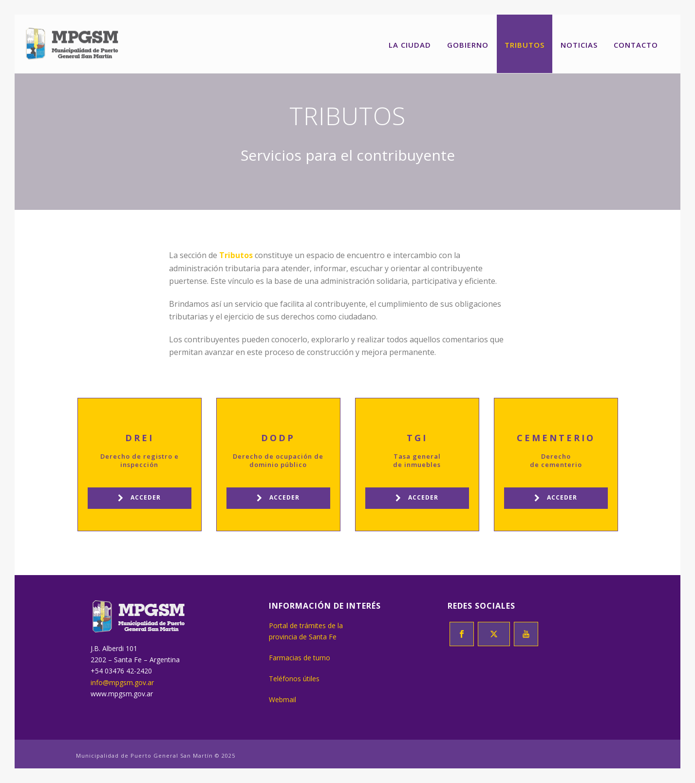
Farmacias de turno (299, 657)
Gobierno (467, 45)
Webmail (282, 699)
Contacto (636, 45)
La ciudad (410, 45)
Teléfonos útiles (294, 678)
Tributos (525, 45)
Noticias (579, 45)
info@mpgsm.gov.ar (122, 682)
